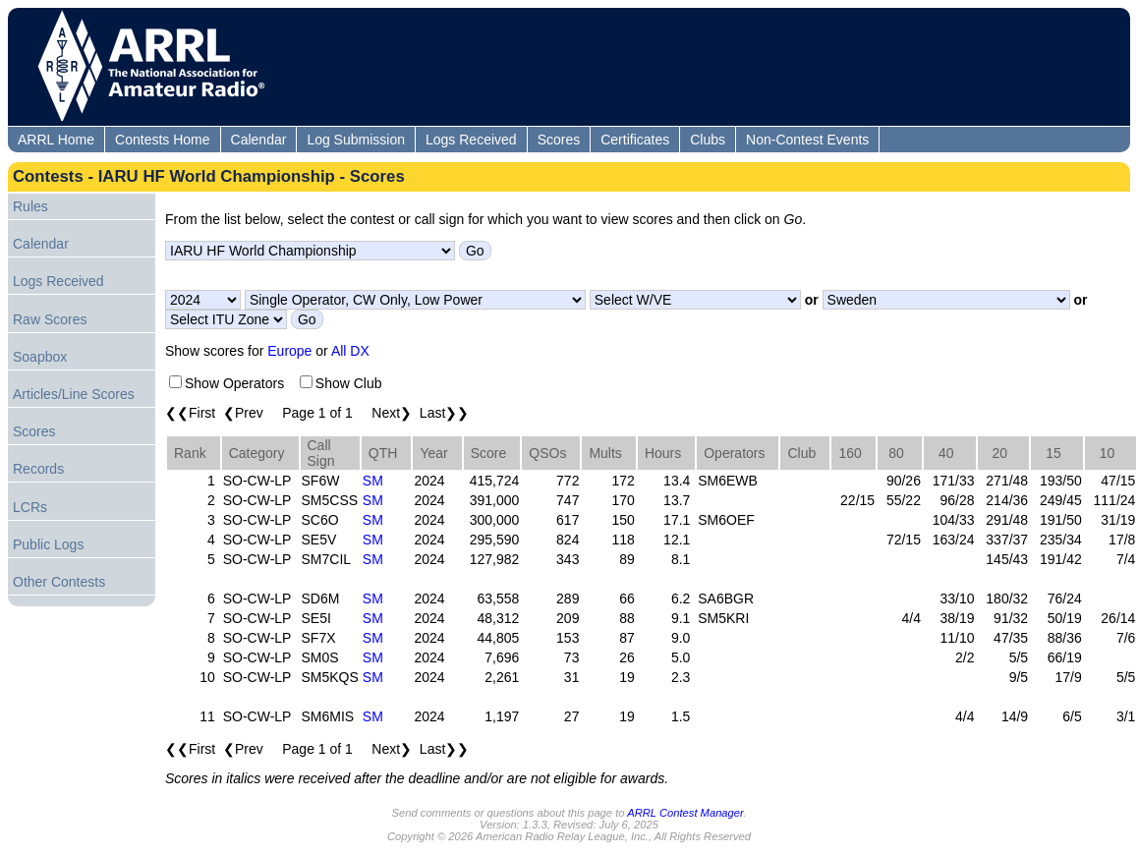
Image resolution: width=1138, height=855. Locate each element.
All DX (350, 351)
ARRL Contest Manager (685, 813)
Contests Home (162, 139)
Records (38, 469)
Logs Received (471, 139)
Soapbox (40, 357)
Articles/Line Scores (74, 394)
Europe (289, 351)
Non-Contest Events (807, 139)
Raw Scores (49, 319)
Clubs (707, 139)
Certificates (634, 139)
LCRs (30, 507)
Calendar (259, 139)
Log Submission (356, 139)
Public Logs (48, 544)
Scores (559, 139)
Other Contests (59, 582)
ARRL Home (56, 139)
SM (373, 480)
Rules (30, 206)
